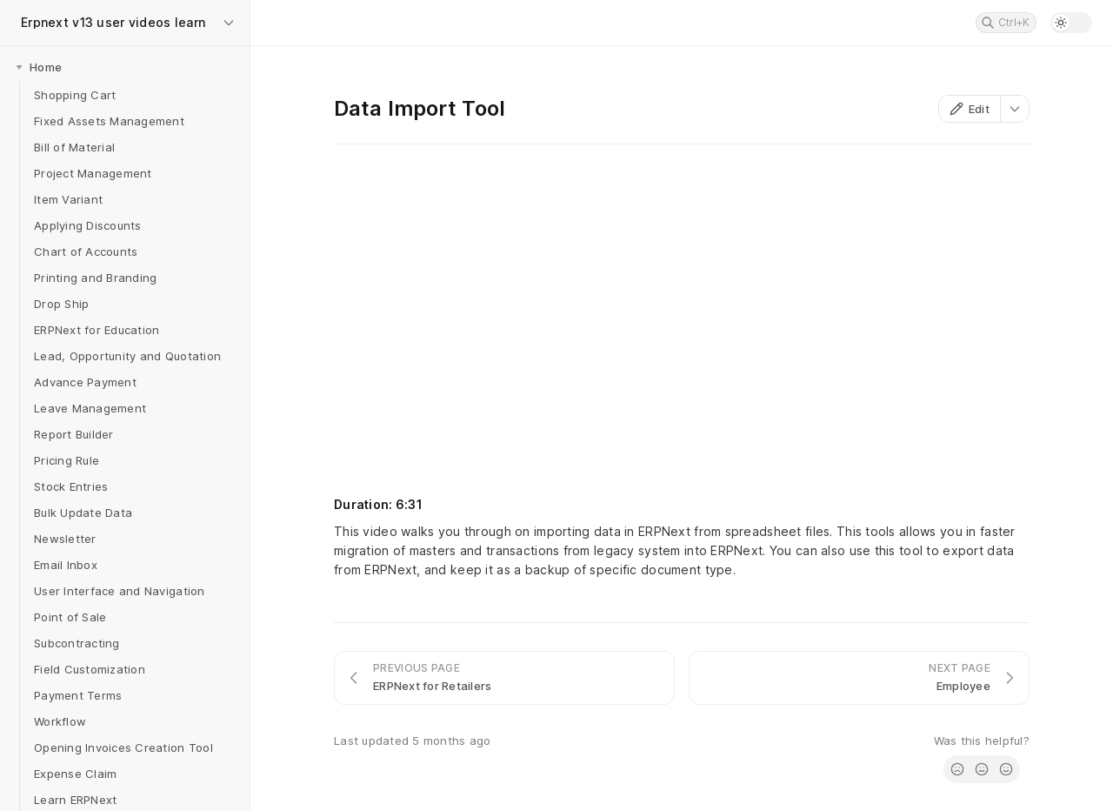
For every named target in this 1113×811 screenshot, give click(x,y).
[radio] (957, 769)
